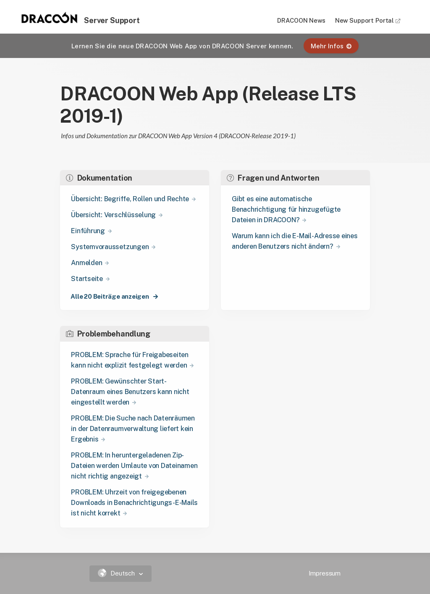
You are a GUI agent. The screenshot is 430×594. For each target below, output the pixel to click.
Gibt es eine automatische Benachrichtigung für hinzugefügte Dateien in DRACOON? (286, 209)
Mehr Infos (331, 46)
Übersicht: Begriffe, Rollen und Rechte (130, 199)
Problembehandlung (108, 333)
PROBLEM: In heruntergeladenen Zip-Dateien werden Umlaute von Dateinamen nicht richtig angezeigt (134, 465)
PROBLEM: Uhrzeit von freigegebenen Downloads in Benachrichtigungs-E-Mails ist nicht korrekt (134, 502)
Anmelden (86, 263)
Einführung (88, 231)
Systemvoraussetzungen (110, 247)
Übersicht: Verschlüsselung (113, 215)
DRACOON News (301, 20)
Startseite (87, 279)
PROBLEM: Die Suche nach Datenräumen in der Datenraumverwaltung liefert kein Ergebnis (133, 428)
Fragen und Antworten (273, 177)
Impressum (325, 573)
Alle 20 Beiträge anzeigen (110, 296)
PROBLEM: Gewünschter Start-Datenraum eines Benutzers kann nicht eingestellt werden (130, 391)
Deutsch (117, 573)
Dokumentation (99, 177)
